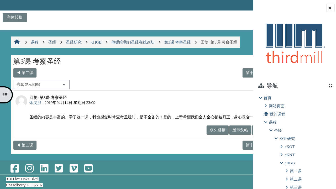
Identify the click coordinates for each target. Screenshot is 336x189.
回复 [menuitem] (235, 135)
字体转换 (15, 17)
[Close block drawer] (330, 8)
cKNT (290, 155)
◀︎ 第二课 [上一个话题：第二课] (24, 72)
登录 (239, 5)
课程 (273, 122)
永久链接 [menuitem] (194, 135)
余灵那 (35, 102)
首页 (267, 98)
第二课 (296, 179)
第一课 (296, 171)
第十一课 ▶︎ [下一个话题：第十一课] (232, 72)
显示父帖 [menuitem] (216, 135)
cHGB (290, 163)
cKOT (290, 146)
